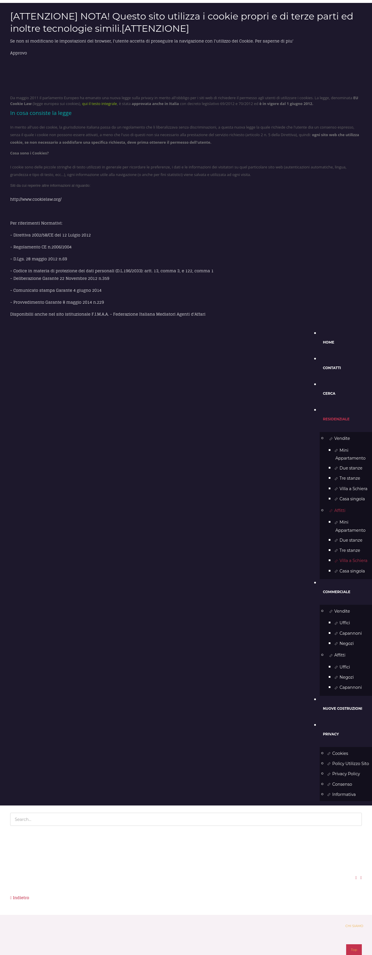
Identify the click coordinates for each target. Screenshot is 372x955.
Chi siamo (354, 926)
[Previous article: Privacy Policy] (19, 898)
